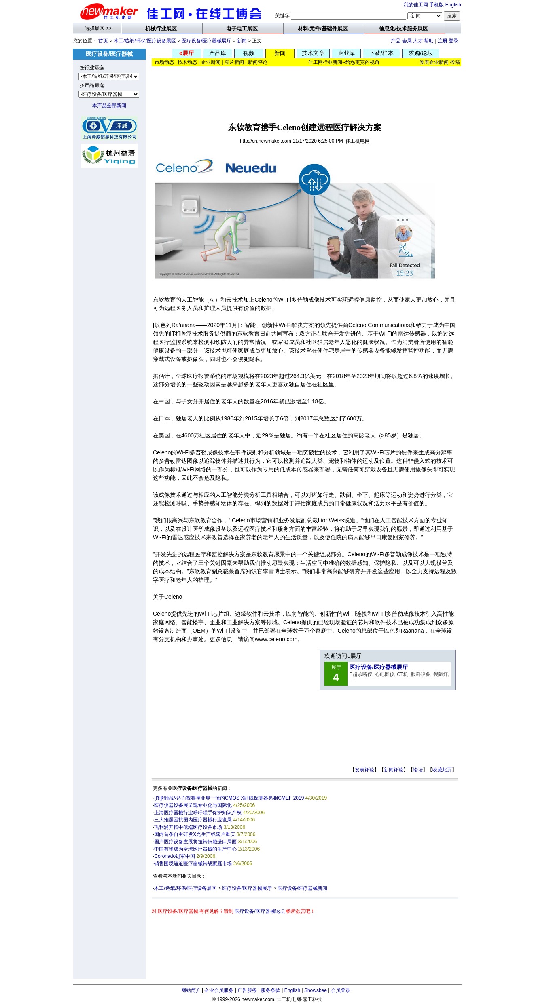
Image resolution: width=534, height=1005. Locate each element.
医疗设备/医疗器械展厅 (206, 41)
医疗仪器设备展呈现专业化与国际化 (193, 805)
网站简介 (191, 990)
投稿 (455, 62)
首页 (103, 41)
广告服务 (247, 990)
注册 (442, 41)
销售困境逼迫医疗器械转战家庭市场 (193, 863)
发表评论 (364, 770)
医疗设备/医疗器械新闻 (302, 888)
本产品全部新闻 (109, 105)
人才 (418, 41)
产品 (395, 41)
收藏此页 (442, 770)
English (453, 5)
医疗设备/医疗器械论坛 (259, 911)
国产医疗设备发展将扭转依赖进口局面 (195, 842)
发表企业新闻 (434, 62)
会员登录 (340, 990)
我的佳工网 (416, 5)
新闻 (242, 41)
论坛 (418, 770)
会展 (407, 41)
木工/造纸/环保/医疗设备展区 (145, 41)
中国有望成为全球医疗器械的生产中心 (195, 849)
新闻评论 (393, 770)
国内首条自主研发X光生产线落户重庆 (194, 834)
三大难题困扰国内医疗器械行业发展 (193, 820)
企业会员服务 (218, 990)
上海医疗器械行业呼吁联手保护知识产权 (198, 812)
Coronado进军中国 (174, 856)
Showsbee (315, 990)
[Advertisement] (306, 92)
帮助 (429, 41)
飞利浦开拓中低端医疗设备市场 (188, 827)
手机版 (436, 5)
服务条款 (270, 990)
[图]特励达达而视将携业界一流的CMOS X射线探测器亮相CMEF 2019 (229, 798)
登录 (453, 41)
